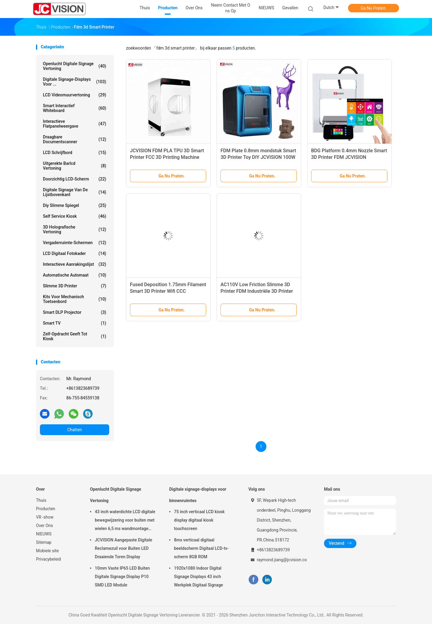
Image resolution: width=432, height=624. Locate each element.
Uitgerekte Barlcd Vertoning (74, 166)
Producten (45, 508)
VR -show (44, 517)
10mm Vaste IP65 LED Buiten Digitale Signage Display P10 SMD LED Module (122, 576)
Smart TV (74, 323)
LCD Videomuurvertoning (74, 95)
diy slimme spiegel (74, 205)
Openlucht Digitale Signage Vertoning (74, 66)
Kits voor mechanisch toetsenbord (74, 299)
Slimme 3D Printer (74, 286)
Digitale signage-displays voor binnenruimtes (197, 495)
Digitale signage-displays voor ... (74, 81)
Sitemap (43, 542)
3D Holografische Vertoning (74, 229)
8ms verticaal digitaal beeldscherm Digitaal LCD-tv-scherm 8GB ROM (201, 548)
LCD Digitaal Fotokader (74, 253)
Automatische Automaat (74, 275)
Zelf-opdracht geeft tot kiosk (74, 336)
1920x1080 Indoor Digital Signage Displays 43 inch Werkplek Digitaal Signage (198, 576)
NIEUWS (44, 534)
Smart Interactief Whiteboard (74, 108)
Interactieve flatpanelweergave (74, 124)
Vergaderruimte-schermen (74, 243)
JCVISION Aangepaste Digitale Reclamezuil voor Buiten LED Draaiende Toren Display (123, 548)
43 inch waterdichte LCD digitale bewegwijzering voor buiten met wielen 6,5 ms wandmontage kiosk (125, 521)
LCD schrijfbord (74, 153)
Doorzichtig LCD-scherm (74, 179)
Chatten (74, 429)
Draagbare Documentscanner (74, 139)
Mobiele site (47, 550)
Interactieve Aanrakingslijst (74, 264)
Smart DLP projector (74, 312)
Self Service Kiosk (74, 216)
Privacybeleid (48, 559)
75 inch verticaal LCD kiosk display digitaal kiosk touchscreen (199, 520)
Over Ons (44, 525)
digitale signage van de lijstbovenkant (74, 192)
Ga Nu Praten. (373, 8)
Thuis (41, 500)
